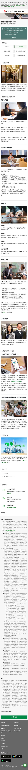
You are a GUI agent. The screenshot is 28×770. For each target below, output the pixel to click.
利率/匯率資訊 (17, 728)
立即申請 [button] (14, 717)
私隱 (2, 749)
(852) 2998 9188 (16, 191)
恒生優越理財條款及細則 (10, 530)
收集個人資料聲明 (10, 6)
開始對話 (9, 493)
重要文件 (3, 738)
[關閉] (26, 2)
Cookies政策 (3, 6)
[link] (14, 766)
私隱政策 (23, 5)
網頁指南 (3, 735)
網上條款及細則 (17, 5)
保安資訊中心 (17, 722)
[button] (2, 11)
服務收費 (16, 725)
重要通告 (3, 740)
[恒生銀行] (14, 11)
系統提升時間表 (17, 731)
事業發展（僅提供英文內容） (6, 731)
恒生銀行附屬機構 (5, 725)
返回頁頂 (3, 513)
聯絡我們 (3, 728)
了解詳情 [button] (14, 37)
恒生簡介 (3, 722)
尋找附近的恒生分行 (11, 507)
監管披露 (3, 743)
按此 (4, 312)
